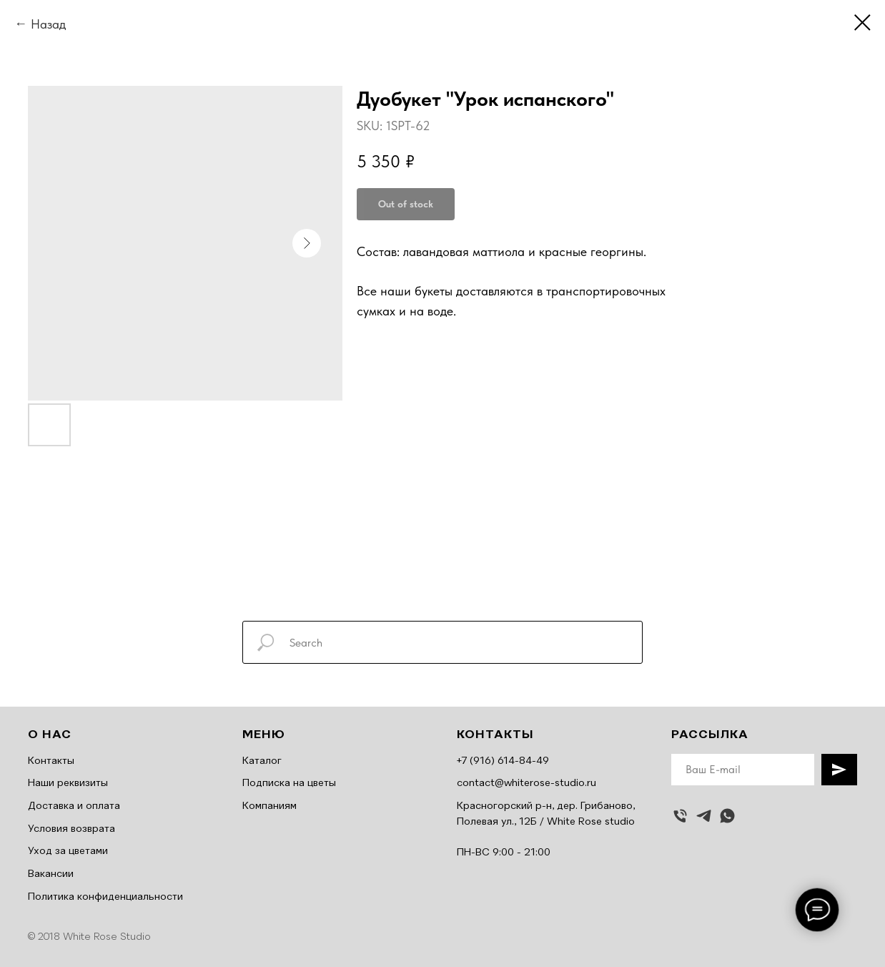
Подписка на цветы (289, 783)
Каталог (262, 761)
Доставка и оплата (74, 806)
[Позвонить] (680, 816)
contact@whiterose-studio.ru (526, 783)
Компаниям (269, 806)
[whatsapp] (727, 816)
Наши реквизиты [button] (68, 783)
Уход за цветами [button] (68, 851)
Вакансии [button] (51, 874)
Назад (48, 23)
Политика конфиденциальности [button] (105, 897)
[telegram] (704, 816)
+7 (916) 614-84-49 (503, 761)
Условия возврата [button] (71, 829)
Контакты (51, 761)
